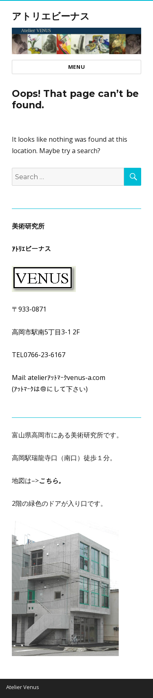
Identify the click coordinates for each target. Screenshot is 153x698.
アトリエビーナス (51, 16)
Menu (76, 66)
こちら (48, 480)
